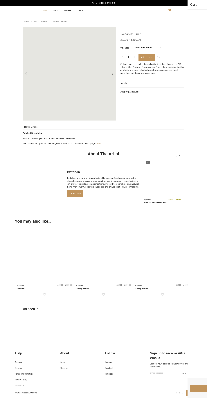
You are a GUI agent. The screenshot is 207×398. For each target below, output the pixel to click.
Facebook (109, 368)
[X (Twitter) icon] (177, 393)
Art (35, 21)
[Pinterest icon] (180, 393)
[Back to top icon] (189, 393)
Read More (75, 193)
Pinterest (109, 374)
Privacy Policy (21, 380)
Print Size (124, 47)
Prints (44, 21)
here (98, 143)
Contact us (19, 386)
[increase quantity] (134, 57)
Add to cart (147, 57)
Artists (62, 362)
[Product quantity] (128, 57)
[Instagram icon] (183, 393)
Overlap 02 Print (82, 289)
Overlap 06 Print (141, 289)
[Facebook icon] (174, 393)
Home (26, 21)
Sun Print (20, 289)
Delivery (18, 362)
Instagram (109, 362)
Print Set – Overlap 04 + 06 (155, 202)
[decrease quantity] (122, 57)
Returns (18, 368)
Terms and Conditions (24, 374)
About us (64, 368)
